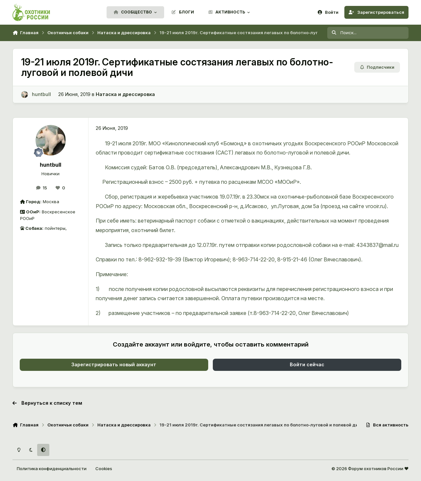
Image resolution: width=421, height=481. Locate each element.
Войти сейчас (307, 364)
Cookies (103, 468)
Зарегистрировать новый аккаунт (113, 364)
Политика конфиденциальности (52, 468)
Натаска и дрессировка (125, 94)
